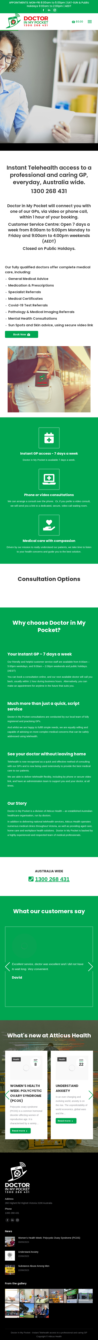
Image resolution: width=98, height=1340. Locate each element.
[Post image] (10, 1242)
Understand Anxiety (67, 1088)
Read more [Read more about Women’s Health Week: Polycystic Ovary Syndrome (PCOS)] (19, 1130)
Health (16, 1059)
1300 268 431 (49, 191)
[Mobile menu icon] (89, 21)
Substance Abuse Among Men (33, 1266)
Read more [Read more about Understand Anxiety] (65, 1120)
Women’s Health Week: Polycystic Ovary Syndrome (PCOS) (26, 1093)
